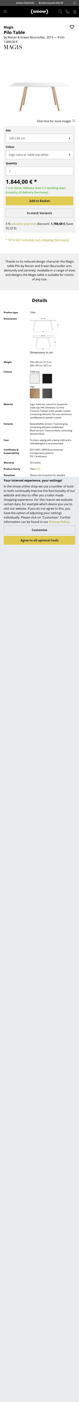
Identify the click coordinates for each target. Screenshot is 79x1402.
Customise (39, 530)
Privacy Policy (59, 522)
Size (8, 130)
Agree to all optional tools (39, 540)
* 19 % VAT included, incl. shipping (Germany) (37, 240)
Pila (38, 468)
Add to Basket (39, 201)
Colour (10, 147)
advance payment (23, 224)
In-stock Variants (39, 213)
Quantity (11, 163)
